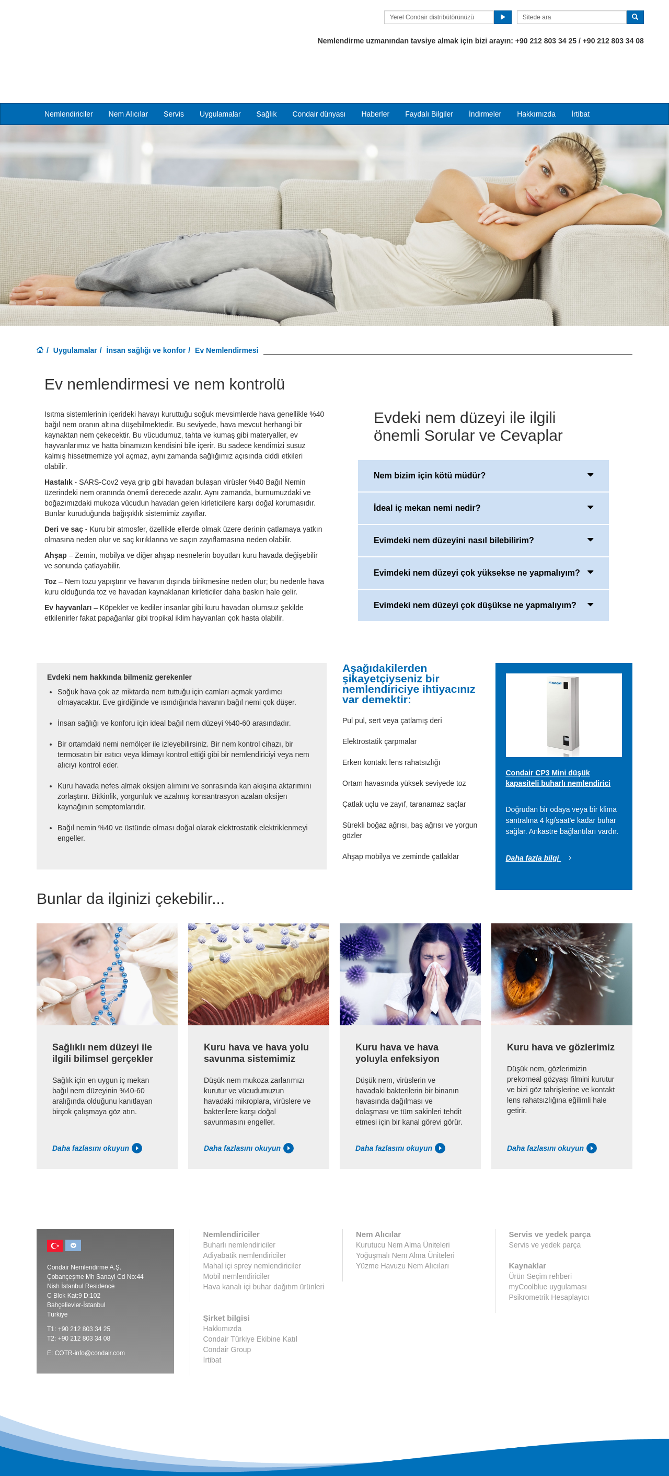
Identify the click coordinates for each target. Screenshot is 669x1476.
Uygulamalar (75, 310)
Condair (97, 24)
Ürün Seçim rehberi (540, 1236)
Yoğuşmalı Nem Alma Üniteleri (405, 1215)
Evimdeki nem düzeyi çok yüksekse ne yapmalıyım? (483, 532)
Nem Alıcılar (128, 74)
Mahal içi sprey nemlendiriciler (252, 1226)
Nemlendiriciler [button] (68, 74)
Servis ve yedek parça (545, 1205)
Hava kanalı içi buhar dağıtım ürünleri (264, 1247)
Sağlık (267, 74)
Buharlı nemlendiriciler (239, 1205)
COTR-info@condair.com (90, 1313)
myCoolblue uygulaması (547, 1247)
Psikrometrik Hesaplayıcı (549, 1257)
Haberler (375, 74)
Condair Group (227, 1310)
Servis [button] (174, 74)
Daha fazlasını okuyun (97, 1108)
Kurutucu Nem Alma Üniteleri (403, 1205)
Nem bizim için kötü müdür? (483, 434)
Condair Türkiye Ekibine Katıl (250, 1299)
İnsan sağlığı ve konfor (146, 310)
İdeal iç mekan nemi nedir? (483, 467)
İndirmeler (485, 74)
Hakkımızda (536, 74)
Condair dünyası (318, 74)
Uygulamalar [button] (220, 74)
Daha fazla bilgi (540, 818)
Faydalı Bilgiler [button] (429, 74)
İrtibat (580, 74)
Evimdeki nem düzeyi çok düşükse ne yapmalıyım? (483, 564)
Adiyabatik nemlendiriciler (244, 1215)
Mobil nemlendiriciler (236, 1236)
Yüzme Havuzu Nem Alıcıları (402, 1226)
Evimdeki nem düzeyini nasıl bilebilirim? (483, 499)
